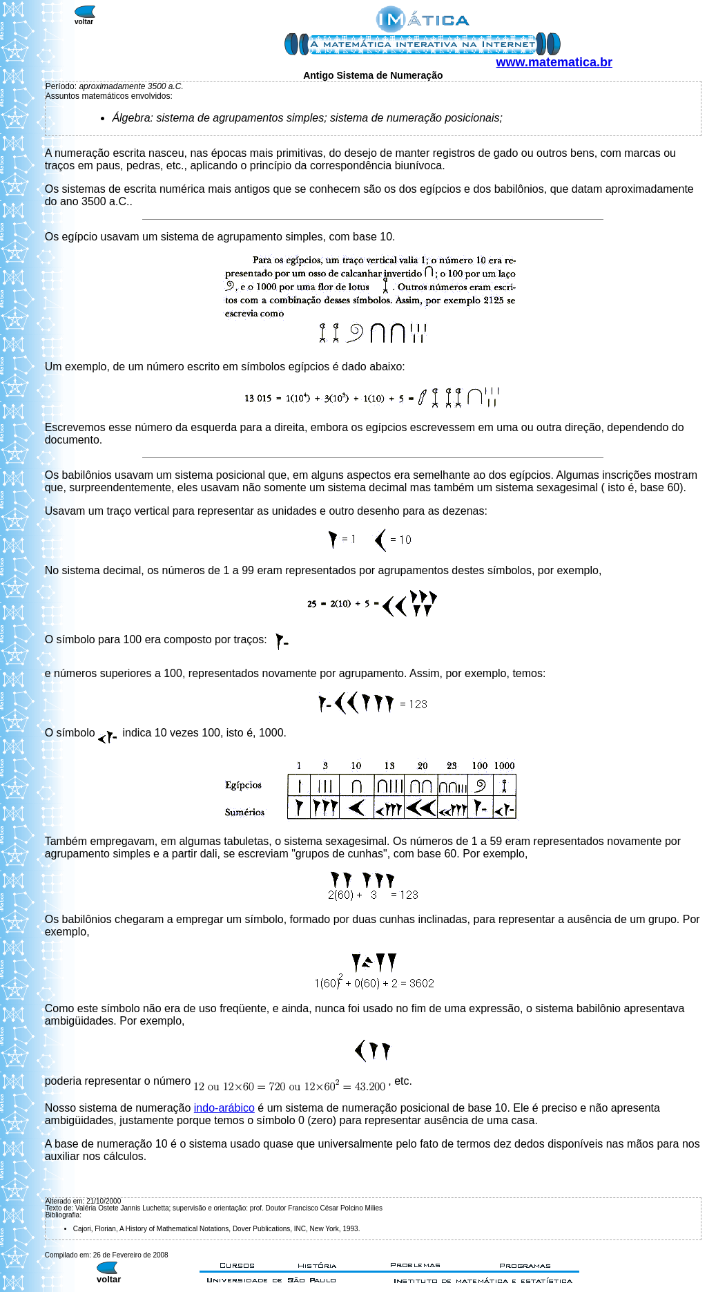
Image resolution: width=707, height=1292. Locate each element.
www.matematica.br (554, 62)
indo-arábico (224, 1108)
